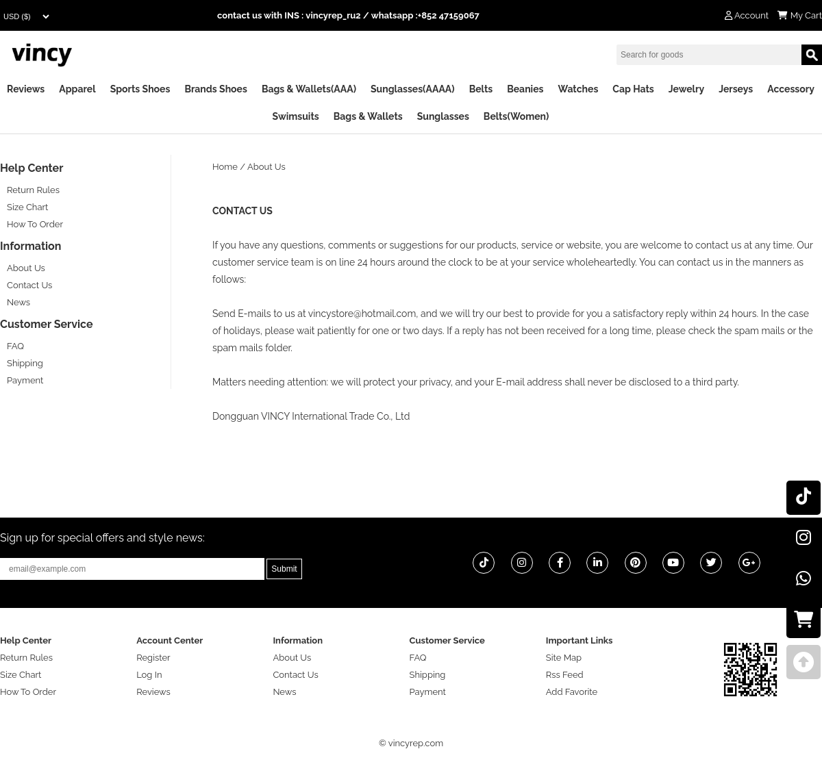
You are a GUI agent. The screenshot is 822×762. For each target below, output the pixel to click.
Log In (149, 675)
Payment (25, 380)
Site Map (564, 657)
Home (225, 167)
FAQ (15, 346)
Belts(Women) (516, 116)
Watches (578, 89)
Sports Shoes (140, 89)
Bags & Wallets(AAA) (309, 89)
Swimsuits (296, 116)
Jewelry (686, 89)
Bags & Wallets (368, 116)
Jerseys (736, 89)
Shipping (25, 363)
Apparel (77, 89)
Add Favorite (571, 692)
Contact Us (29, 285)
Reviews (26, 89)
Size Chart (27, 207)
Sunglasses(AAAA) (413, 89)
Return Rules (33, 190)
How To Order (35, 224)
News (18, 302)
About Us (26, 268)
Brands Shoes (215, 89)
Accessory (790, 89)
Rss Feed (565, 675)
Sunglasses (443, 116)
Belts (481, 89)
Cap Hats (632, 89)
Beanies (525, 89)
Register (153, 657)
